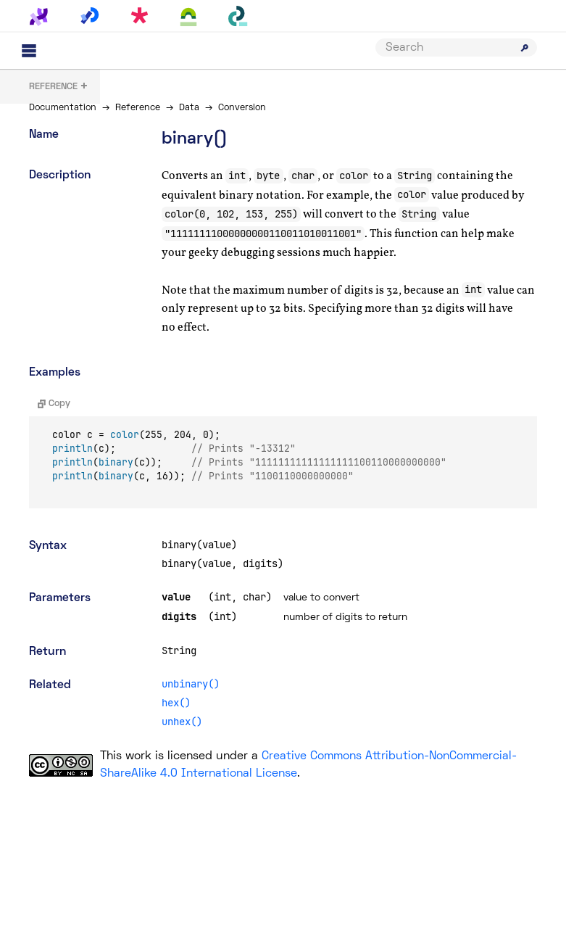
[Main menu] (29, 50)
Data (189, 108)
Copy (54, 404)
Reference (137, 108)
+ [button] (58, 87)
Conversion (242, 108)
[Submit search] (524, 48)
